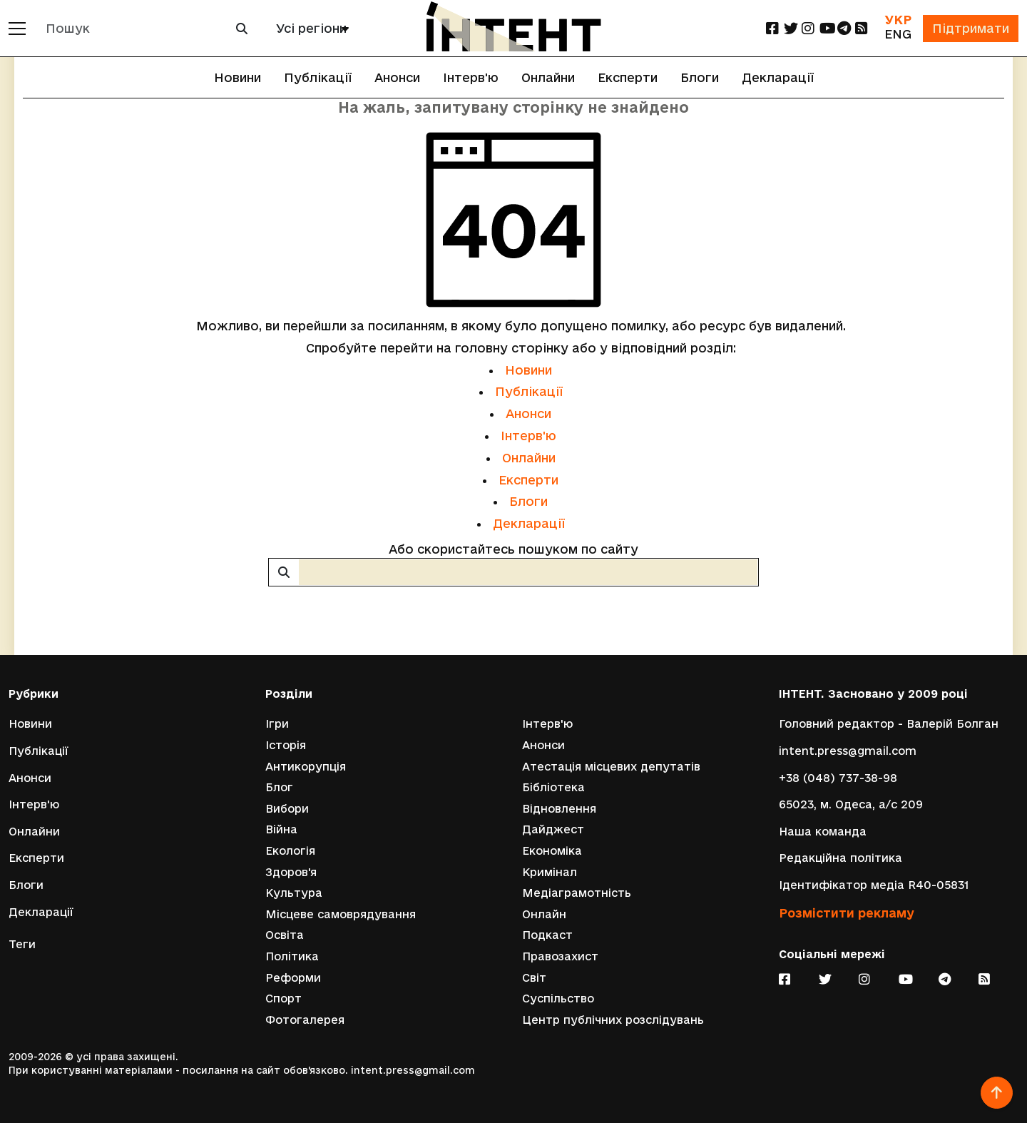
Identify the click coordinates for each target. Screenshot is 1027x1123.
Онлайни (548, 77)
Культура (293, 893)
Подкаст (547, 935)
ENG (897, 34)
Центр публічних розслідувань (613, 1020)
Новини (237, 77)
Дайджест (553, 829)
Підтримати (970, 28)
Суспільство (558, 998)
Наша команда (823, 831)
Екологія (290, 851)
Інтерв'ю (471, 77)
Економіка (552, 851)
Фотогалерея (304, 1020)
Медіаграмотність (576, 893)
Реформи (293, 978)
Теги (22, 944)
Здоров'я (291, 872)
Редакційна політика (840, 858)
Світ (534, 978)
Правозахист (560, 956)
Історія (285, 745)
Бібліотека (553, 787)
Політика (292, 956)
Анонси (397, 77)
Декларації (778, 77)
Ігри (277, 724)
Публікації (318, 77)
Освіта (284, 935)
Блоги (699, 77)
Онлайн (544, 914)
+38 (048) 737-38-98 (838, 778)
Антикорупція (305, 767)
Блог (279, 787)
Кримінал (549, 872)
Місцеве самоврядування (340, 914)
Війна (281, 829)
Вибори (287, 809)
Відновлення (559, 809)
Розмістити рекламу (846, 913)
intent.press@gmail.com (847, 751)
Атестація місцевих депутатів (611, 767)
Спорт (283, 998)
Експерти (628, 77)
